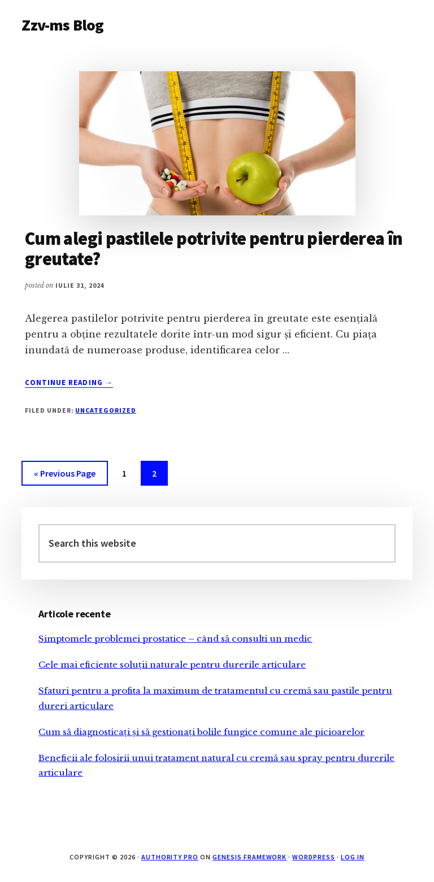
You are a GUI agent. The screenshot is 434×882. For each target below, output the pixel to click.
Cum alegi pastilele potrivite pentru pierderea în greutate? (214, 248)
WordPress (313, 857)
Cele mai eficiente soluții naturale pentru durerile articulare (172, 664)
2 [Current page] (159, 475)
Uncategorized (105, 410)
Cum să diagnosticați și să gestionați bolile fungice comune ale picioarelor (201, 732)
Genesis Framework (249, 857)
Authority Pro (169, 857)
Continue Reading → (69, 383)
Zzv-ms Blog (62, 25)
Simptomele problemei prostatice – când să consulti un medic (175, 638)
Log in (352, 857)
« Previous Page (65, 475)
